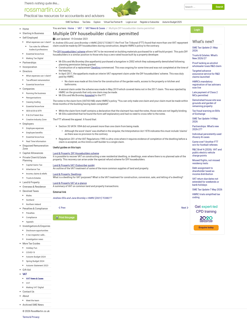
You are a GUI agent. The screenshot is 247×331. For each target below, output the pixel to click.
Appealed (90, 95)
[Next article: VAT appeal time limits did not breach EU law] (184, 207)
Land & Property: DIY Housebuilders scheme (76, 153)
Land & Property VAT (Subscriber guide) (74, 165)
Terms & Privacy (31, 317)
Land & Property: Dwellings (67, 174)
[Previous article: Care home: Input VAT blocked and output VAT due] (62, 207)
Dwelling (96, 67)
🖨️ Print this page (65, 217)
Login (197, 29)
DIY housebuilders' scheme (71, 51)
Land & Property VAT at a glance (70, 183)
